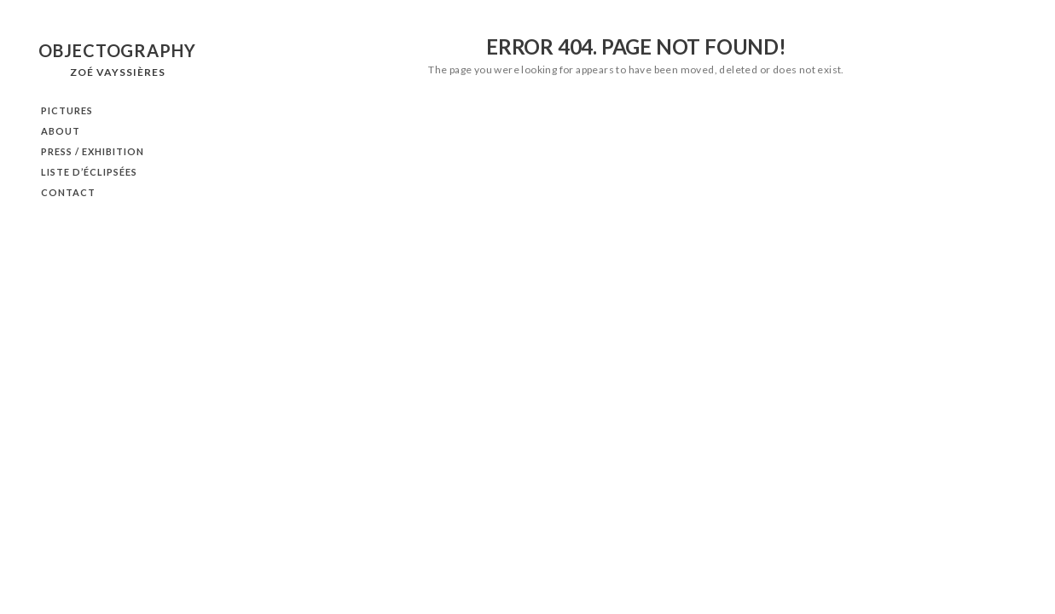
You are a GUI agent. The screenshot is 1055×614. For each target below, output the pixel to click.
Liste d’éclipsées (89, 171)
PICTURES (67, 110)
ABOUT (60, 130)
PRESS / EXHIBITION (92, 151)
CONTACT (68, 192)
